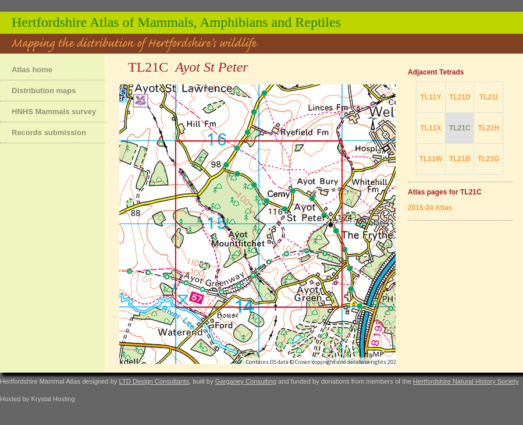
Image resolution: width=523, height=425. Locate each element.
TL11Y (431, 97)
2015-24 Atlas (430, 208)
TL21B (460, 159)
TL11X (431, 128)
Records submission (49, 132)
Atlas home (32, 69)
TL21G (488, 159)
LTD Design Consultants (154, 381)
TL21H (488, 128)
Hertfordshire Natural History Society (466, 381)
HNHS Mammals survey (54, 111)
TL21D (460, 97)
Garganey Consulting (245, 381)
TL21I (488, 97)
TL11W (430, 159)
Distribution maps (44, 90)
